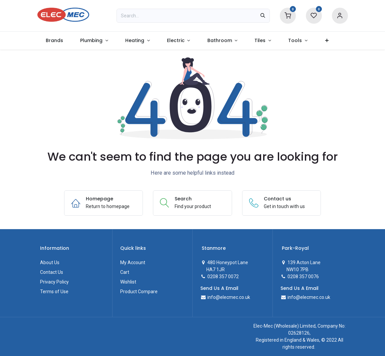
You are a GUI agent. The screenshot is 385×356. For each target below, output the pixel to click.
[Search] (262, 15)
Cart (124, 272)
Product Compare (139, 291)
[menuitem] (54, 40)
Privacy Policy (54, 282)
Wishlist (128, 282)
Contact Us (51, 272)
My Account (132, 262)
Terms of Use (54, 291)
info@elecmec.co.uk (228, 297)
